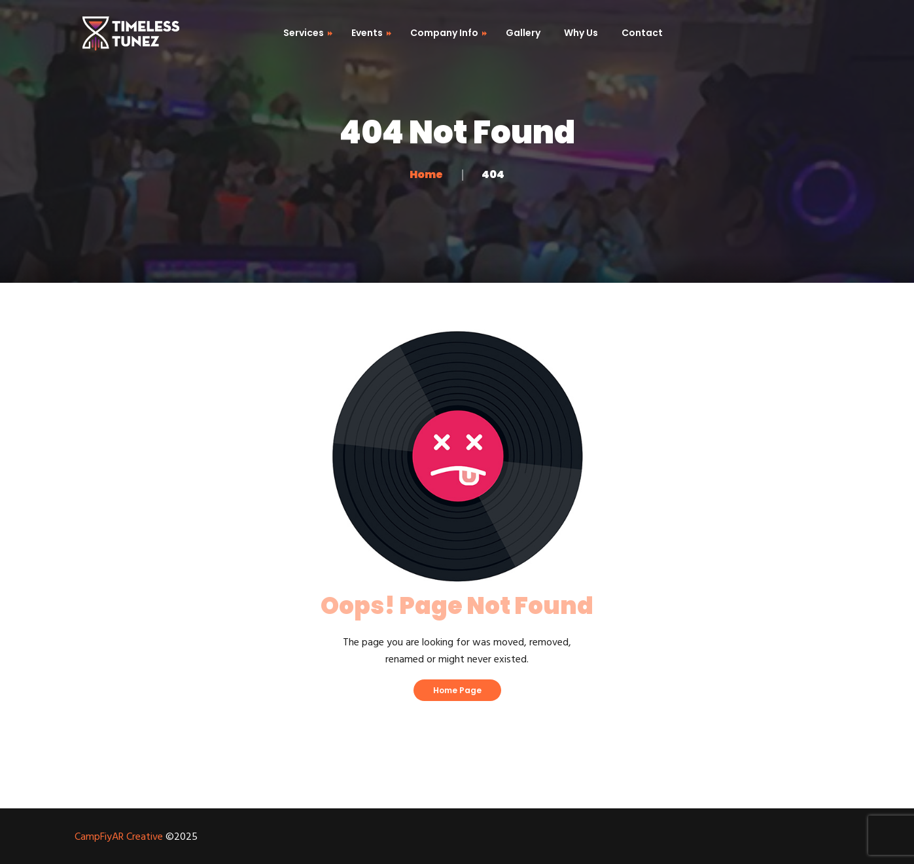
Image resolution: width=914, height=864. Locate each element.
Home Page (457, 690)
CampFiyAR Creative (119, 837)
